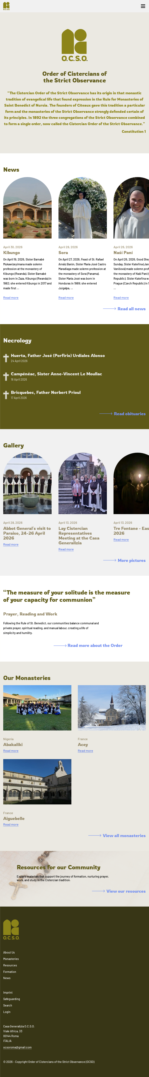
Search (7, 1005)
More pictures (124, 560)
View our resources (119, 891)
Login (6, 1012)
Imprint (8, 992)
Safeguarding (11, 999)
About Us (9, 952)
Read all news (124, 308)
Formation (9, 971)
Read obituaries (122, 413)
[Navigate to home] (8, 6)
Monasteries (11, 959)
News (6, 978)
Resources (10, 965)
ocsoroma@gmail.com (17, 1047)
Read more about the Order (88, 645)
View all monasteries (117, 835)
